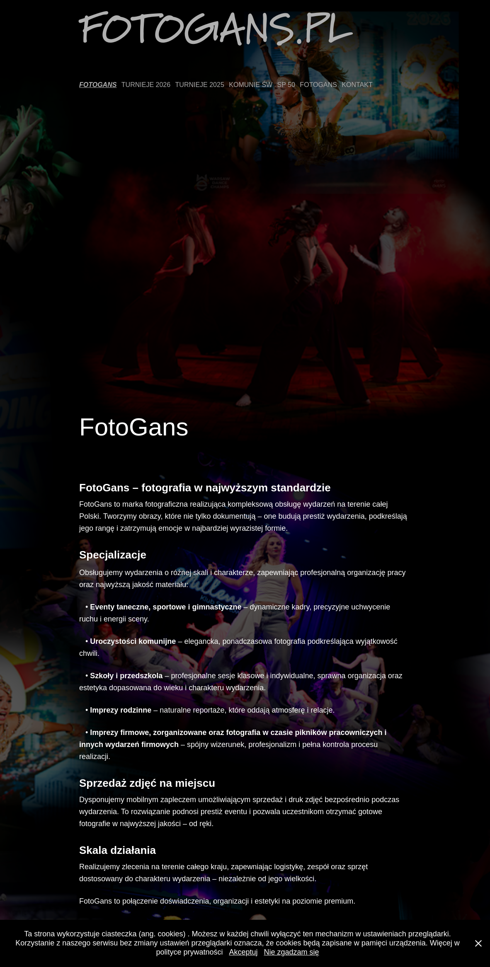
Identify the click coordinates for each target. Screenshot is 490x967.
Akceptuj (243, 952)
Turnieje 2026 (145, 84)
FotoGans (97, 84)
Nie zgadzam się (291, 952)
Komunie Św (250, 84)
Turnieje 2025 (199, 84)
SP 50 (286, 84)
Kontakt (357, 84)
